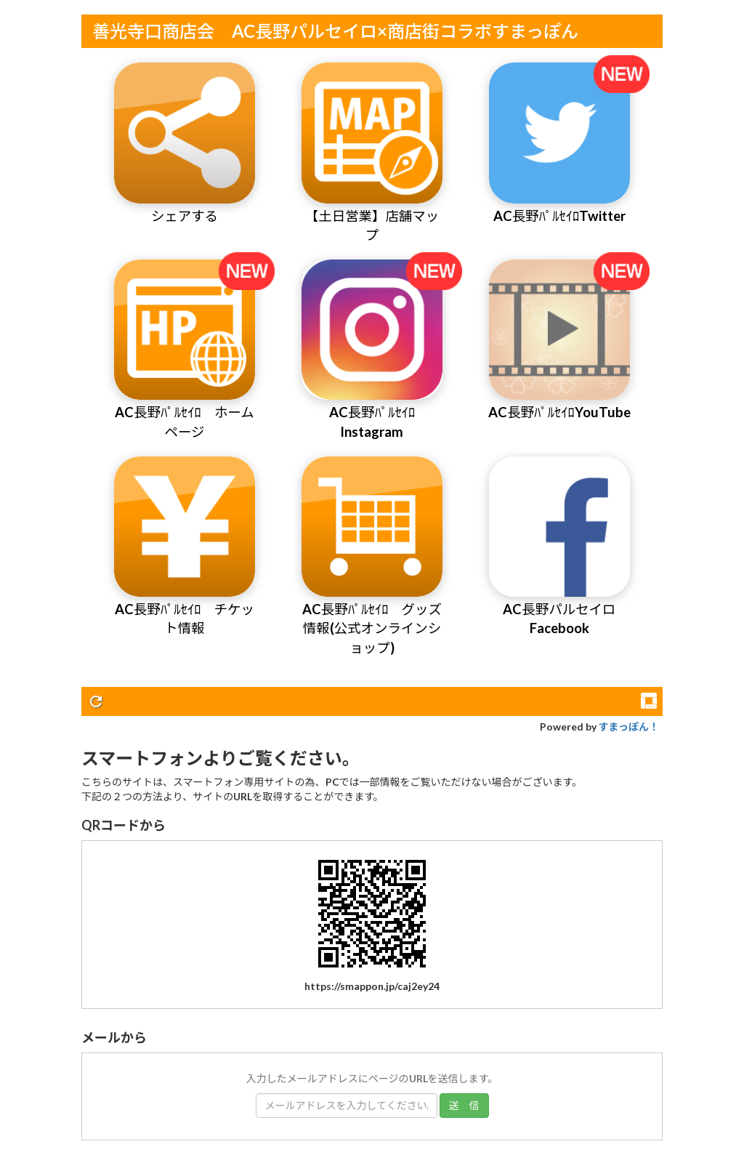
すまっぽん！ (629, 726)
